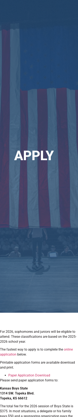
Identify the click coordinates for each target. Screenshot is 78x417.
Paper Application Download (29, 375)
